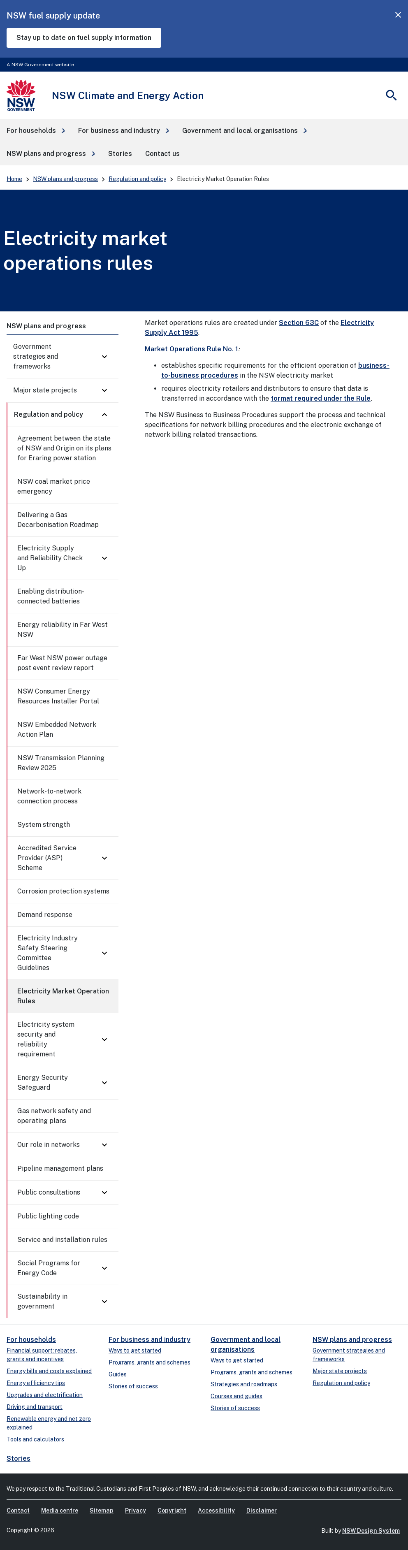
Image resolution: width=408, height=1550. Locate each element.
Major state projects (45, 390)
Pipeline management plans (60, 1168)
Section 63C (299, 323)
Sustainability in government (42, 1301)
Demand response (44, 915)
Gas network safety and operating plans (54, 1116)
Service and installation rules (62, 1240)
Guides (118, 1374)
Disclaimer (261, 1510)
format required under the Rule (321, 398)
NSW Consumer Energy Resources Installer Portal (58, 696)
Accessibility (216, 1510)
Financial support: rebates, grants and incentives (42, 1354)
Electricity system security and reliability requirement (45, 1039)
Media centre (59, 1510)
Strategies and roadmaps (244, 1384)
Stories (18, 1458)
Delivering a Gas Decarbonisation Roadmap (58, 520)
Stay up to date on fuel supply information (83, 38)
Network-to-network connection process (49, 796)
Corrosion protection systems (63, 891)
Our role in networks (48, 1145)
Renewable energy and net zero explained (49, 1423)
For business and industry (149, 1339)
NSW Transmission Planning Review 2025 (60, 763)
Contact (18, 1510)
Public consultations (48, 1192)
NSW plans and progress (65, 179)
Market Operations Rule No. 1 (191, 349)
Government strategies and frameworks (35, 356)
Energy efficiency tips (36, 1383)
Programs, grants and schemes (149, 1362)
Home (14, 179)
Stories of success (133, 1386)
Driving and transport (35, 1407)
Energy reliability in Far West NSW (62, 629)
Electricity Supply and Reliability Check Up (50, 558)
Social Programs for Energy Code (48, 1268)
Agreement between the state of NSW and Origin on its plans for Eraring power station (64, 448)
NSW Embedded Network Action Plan (56, 729)
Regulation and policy (137, 179)
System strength (43, 824)
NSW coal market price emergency (53, 486)
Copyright (172, 1510)
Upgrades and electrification (45, 1395)
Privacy (135, 1510)
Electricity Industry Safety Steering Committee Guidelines (47, 953)
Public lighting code (48, 1216)
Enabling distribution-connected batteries (50, 596)
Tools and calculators (35, 1439)
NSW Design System (371, 1530)
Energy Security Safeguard (42, 1082)
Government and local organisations (245, 1344)
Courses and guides (236, 1396)
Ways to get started (135, 1350)
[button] (36, 130)
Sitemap (102, 1510)
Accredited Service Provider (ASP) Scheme (46, 858)
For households (31, 1339)
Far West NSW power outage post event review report (62, 663)
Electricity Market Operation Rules (63, 996)
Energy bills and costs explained (49, 1371)
